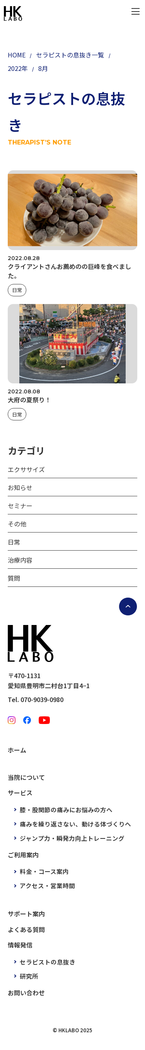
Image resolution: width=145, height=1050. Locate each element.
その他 (17, 523)
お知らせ (20, 487)
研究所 (29, 976)
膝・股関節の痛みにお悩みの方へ (66, 809)
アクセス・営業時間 (47, 885)
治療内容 (20, 559)
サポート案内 (26, 913)
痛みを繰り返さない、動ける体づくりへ (75, 824)
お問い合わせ (26, 992)
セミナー (20, 505)
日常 (17, 290)
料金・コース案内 (44, 871)
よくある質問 (26, 929)
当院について (26, 777)
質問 (14, 578)
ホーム (17, 749)
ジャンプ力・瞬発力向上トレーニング (72, 838)
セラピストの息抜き (47, 962)
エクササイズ (26, 469)
